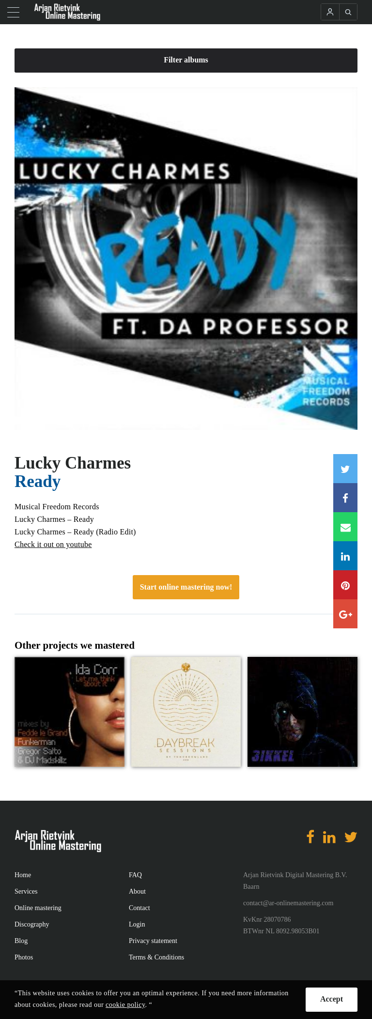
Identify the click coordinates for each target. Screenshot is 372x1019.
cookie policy (125, 1004)
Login (137, 924)
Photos (24, 957)
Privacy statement (153, 940)
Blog (21, 940)
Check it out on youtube (53, 544)
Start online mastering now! (186, 587)
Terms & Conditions (156, 957)
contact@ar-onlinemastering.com (288, 903)
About (137, 891)
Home (23, 875)
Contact (139, 908)
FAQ (135, 875)
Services (26, 891)
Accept (331, 999)
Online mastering (38, 908)
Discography (32, 924)
